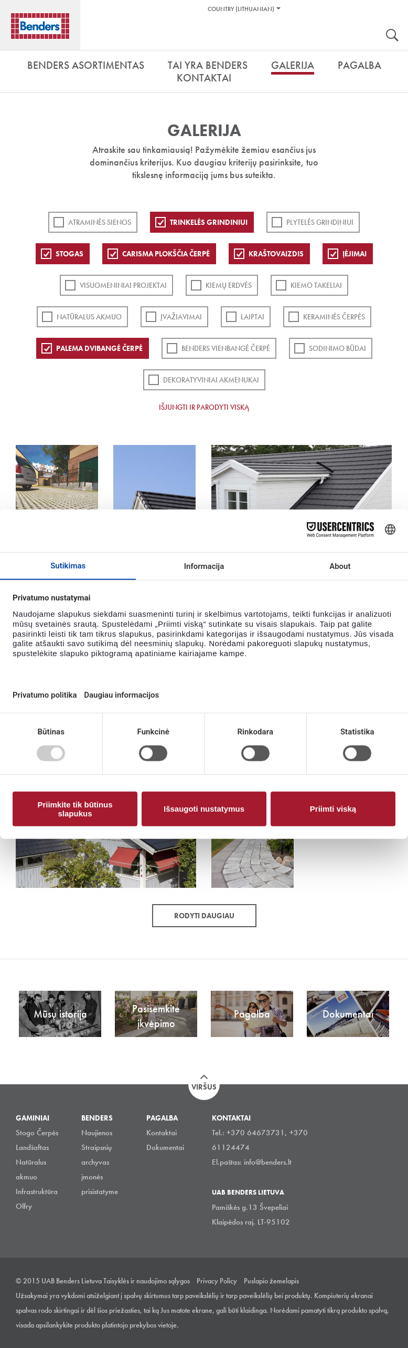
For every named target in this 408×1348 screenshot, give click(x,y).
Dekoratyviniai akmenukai (211, 380)
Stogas (69, 253)
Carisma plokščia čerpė (166, 253)
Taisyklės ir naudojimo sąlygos (146, 1280)
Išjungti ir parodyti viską (204, 407)
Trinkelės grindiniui (209, 222)
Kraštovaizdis (276, 253)
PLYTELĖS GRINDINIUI (319, 222)
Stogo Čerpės (37, 1132)
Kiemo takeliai (316, 285)
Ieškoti (392, 36)
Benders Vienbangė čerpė (225, 348)
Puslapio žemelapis (271, 1280)
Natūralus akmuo (89, 317)
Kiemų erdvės (229, 285)
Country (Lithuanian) (241, 9)
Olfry (24, 1206)
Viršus (204, 1087)
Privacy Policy (217, 1280)
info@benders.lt (268, 1162)
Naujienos (96, 1132)
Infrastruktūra (37, 1191)
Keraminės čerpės (334, 317)
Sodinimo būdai (337, 348)
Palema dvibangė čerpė (99, 348)
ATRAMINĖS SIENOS (99, 222)
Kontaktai (161, 1132)
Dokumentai (165, 1147)
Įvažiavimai (181, 317)
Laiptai (252, 317)
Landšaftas (32, 1147)
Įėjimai (354, 253)
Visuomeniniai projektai (123, 285)
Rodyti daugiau (204, 915)
